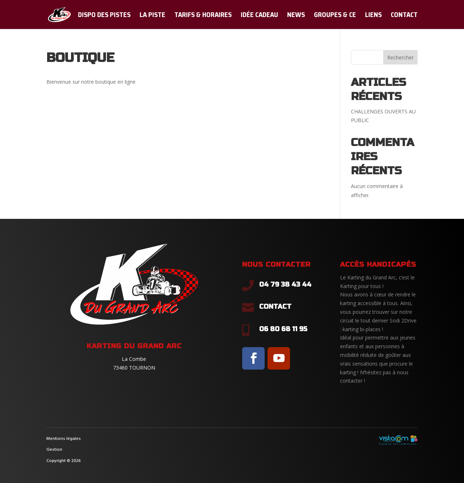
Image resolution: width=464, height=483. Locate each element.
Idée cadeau (259, 16)
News (296, 16)
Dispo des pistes (104, 16)
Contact (404, 16)
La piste (152, 16)
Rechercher (400, 57)
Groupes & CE (335, 16)
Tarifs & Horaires (203, 16)
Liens (373, 16)
